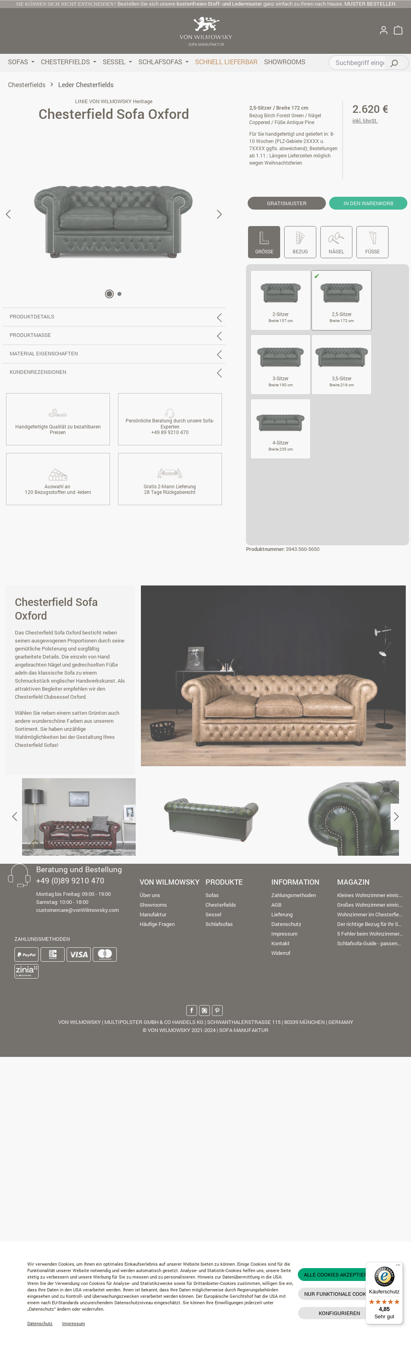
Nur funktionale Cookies (339, 1293)
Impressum (73, 1323)
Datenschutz (40, 1323)
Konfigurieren (339, 1313)
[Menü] (398, 1267)
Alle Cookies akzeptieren (339, 1274)
